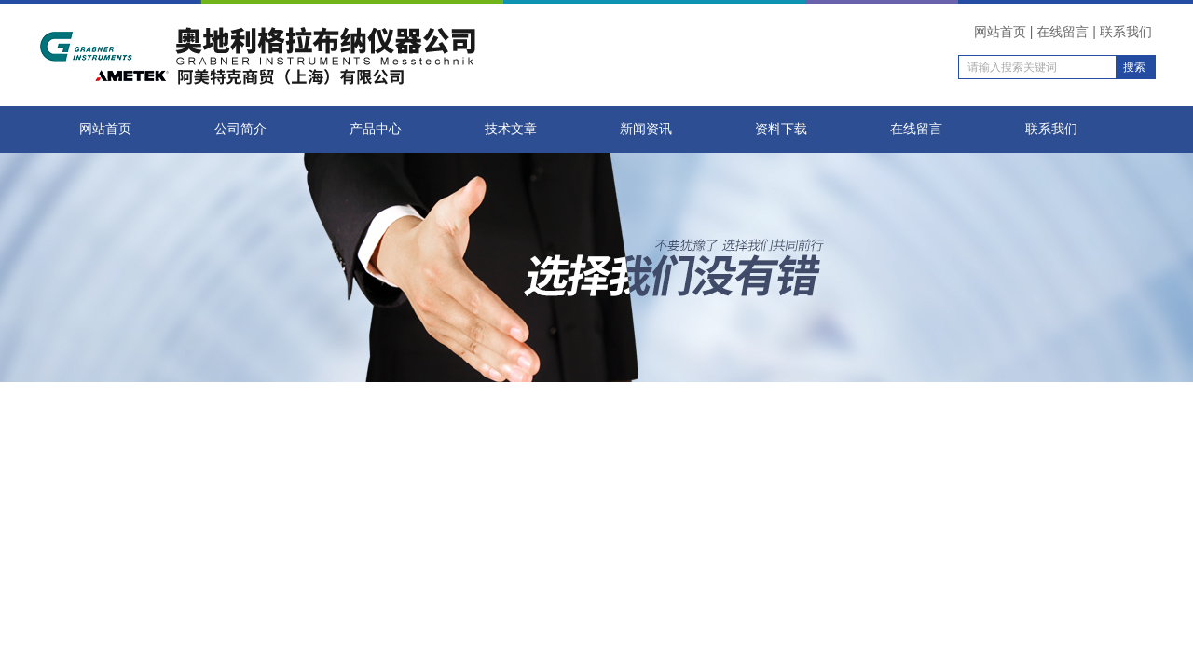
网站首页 (1000, 31)
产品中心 (376, 129)
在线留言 (1062, 31)
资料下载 (781, 129)
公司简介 (240, 129)
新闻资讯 (646, 129)
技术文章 (511, 129)
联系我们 (1126, 31)
